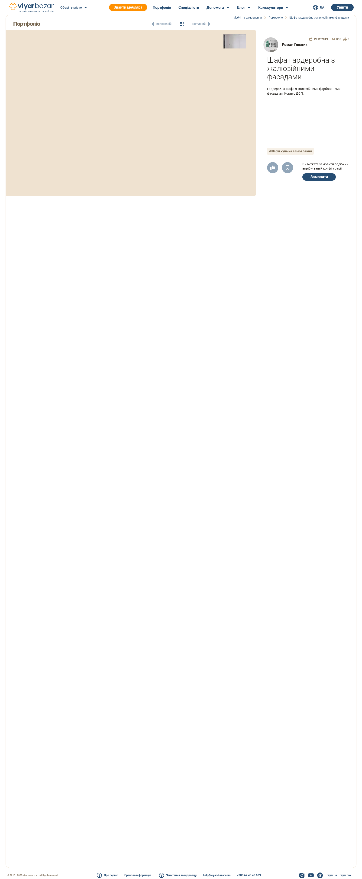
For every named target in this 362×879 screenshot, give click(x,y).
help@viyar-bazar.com (216, 875)
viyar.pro (345, 875)
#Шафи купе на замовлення (290, 151)
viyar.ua (332, 875)
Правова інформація (137, 875)
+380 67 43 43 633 (249, 875)
